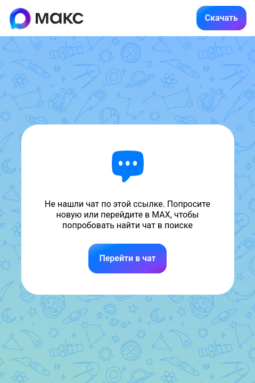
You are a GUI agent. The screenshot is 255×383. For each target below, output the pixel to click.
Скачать (221, 18)
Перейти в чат (127, 258)
